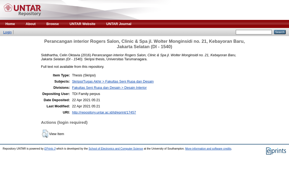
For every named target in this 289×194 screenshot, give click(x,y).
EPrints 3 (50, 148)
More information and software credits (208, 148)
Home (10, 24)
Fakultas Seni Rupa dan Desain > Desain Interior (109, 88)
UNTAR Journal (118, 24)
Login (7, 32)
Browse (53, 24)
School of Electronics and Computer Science (116, 148)
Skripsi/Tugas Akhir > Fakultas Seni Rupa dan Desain (113, 81)
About (31, 24)
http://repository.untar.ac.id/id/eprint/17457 (104, 112)
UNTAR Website (82, 24)
